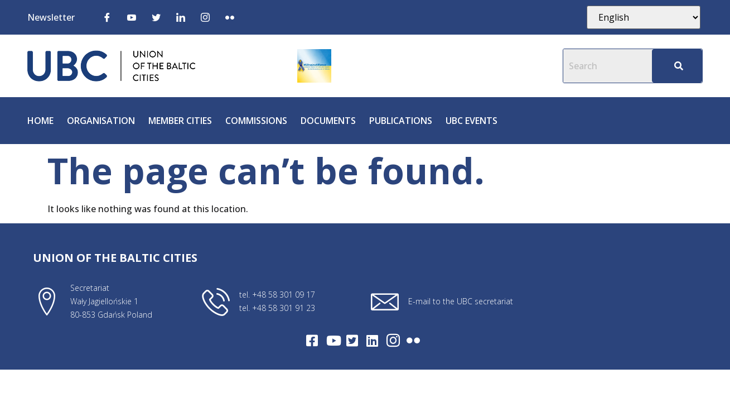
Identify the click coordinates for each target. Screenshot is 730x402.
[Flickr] (229, 16)
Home (40, 120)
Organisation (101, 120)
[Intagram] (393, 340)
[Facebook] (107, 16)
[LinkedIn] (180, 16)
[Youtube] (131, 16)
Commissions (256, 120)
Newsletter (51, 17)
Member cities (180, 120)
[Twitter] (156, 16)
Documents (328, 120)
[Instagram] (205, 16)
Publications (400, 120)
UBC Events (471, 120)
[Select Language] (644, 17)
